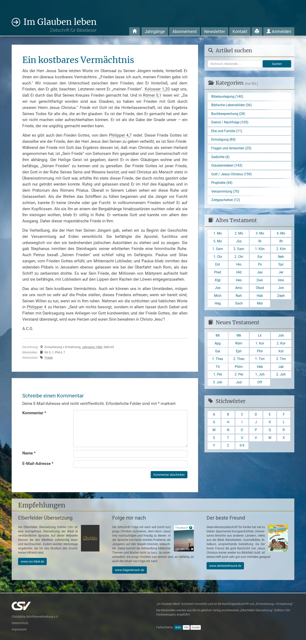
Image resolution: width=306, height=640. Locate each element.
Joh (281, 337)
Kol (281, 352)
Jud (239, 384)
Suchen (277, 64)
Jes (259, 273)
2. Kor (281, 345)
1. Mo (217, 234)
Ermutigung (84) (223, 140)
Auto (178, 627)
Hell (186, 627)
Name (29, 453)
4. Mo (281, 234)
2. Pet (239, 376)
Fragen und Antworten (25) (231, 148)
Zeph (281, 297)
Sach (239, 304)
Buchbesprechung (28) (228, 114)
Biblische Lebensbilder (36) (231, 105)
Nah (239, 297)
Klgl (218, 281)
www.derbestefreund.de (225, 565)
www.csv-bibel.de (32, 561)
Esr (260, 258)
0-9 (242, 447)
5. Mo (217, 242)
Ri (259, 242)
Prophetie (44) (221, 183)
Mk (239, 337)
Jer (281, 273)
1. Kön (260, 250)
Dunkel (196, 627)
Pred (217, 273)
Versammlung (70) (225, 192)
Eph (239, 352)
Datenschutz (20, 623)
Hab (260, 297)
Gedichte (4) (220, 157)
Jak (281, 368)
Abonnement (184, 31)
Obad (260, 289)
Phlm (239, 368)
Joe (217, 289)
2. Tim (281, 360)
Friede (49, 357)
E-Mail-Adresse (38, 463)
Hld (238, 273)
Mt (218, 337)
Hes (239, 281)
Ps (260, 265)
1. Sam (217, 250)
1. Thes (217, 360)
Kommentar (34, 412)
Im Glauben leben (60, 25)
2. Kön (281, 250)
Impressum (19, 629)
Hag (218, 304)
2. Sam (239, 250)
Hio (238, 265)
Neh (281, 258)
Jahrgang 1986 (92, 347)
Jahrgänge (155, 31)
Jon (281, 289)
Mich (217, 297)
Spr (280, 265)
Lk (260, 337)
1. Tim (260, 360)
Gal (217, 352)
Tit (218, 368)
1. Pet (217, 376)
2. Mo (239, 234)
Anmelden (278, 31)
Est (217, 265)
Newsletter (214, 31)
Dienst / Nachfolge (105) (229, 122)
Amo (238, 289)
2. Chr (238, 258)
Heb (260, 368)
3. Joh (217, 384)
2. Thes (238, 360)
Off (259, 384)
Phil (260, 352)
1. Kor (259, 345)
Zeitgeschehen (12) (225, 201)
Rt (281, 242)
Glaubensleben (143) (226, 166)
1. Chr (217, 258)
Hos (281, 281)
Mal (260, 304)
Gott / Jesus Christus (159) (231, 175)
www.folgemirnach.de (129, 570)
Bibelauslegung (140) (227, 96)
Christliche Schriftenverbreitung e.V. (35, 616)
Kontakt (239, 31)
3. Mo (260, 234)
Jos (239, 242)
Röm (238, 345)
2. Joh (281, 376)
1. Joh (260, 376)
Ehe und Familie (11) (226, 131)
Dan (260, 281)
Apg (218, 345)
